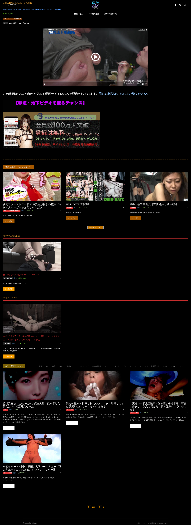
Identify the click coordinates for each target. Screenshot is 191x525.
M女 (47, 366)
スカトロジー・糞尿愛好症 (12, 19)
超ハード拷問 (134, 412)
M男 (53, 366)
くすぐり (116, 366)
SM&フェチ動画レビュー (67, 366)
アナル (107, 366)
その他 (165, 366)
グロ (124, 366)
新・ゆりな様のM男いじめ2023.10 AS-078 (21, 274)
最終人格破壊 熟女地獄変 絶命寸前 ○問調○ (154, 204)
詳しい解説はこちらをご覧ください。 (124, 93)
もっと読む (9, 221)
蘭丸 (21, 210)
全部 (40, 366)
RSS (93, 506)
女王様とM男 (8, 278)
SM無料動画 (96, 366)
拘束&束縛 (7, 343)
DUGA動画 (12, 23)
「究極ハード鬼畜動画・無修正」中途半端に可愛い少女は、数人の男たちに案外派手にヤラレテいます (158, 406)
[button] (10, 4)
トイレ (173, 366)
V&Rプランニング (25, 23)
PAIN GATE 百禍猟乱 (78, 204)
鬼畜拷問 (69, 207)
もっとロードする (95, 227)
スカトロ (133, 366)
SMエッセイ (84, 366)
